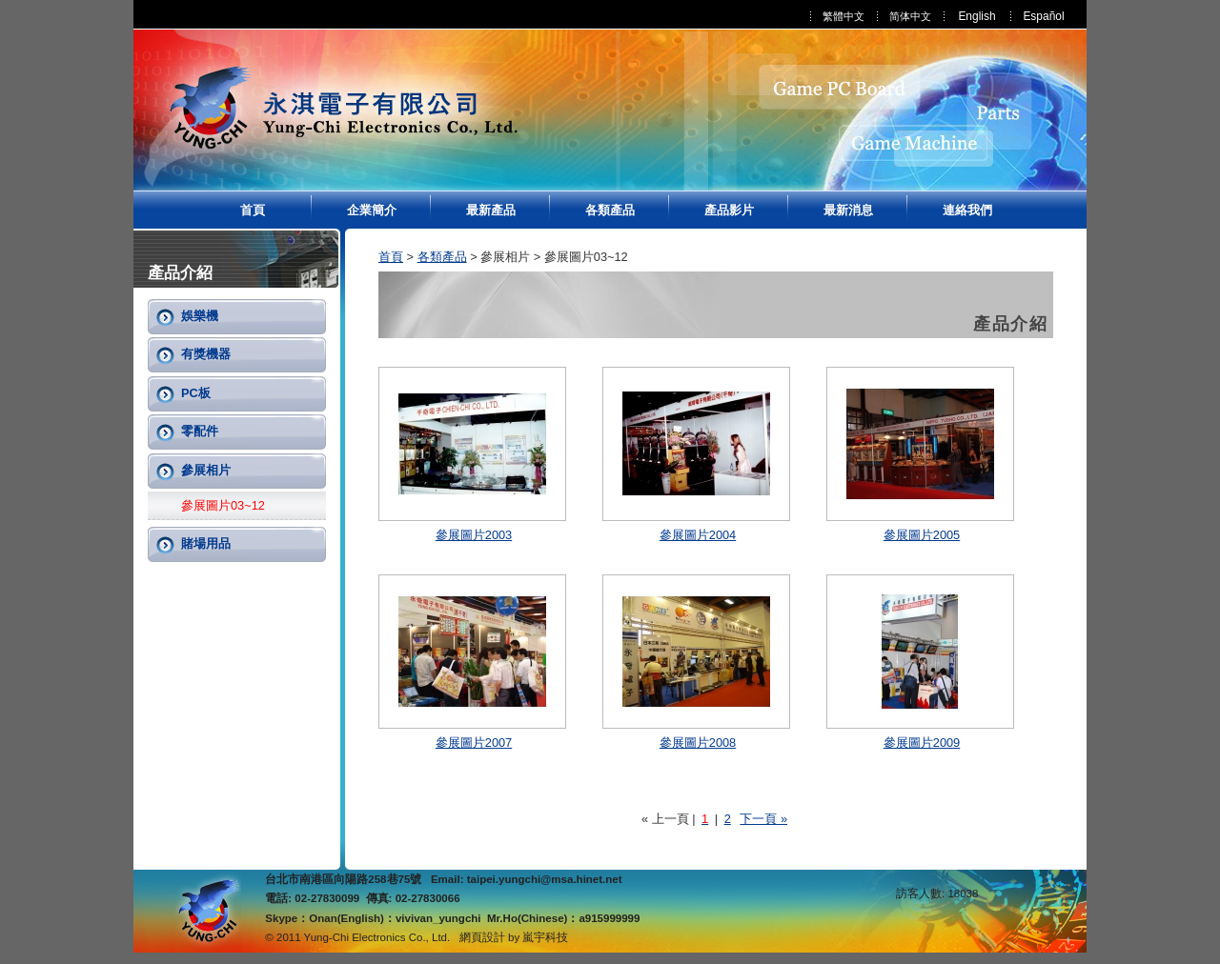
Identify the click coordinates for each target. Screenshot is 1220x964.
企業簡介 (371, 210)
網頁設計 (482, 937)
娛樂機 (199, 316)
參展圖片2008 (698, 742)
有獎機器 (206, 354)
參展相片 (206, 470)
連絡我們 (967, 210)
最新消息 (848, 210)
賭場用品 (206, 543)
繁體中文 (843, 16)
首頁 (252, 210)
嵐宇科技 (545, 937)
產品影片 (729, 210)
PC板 (196, 393)
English (976, 16)
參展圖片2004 (698, 535)
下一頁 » (763, 819)
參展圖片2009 (922, 742)
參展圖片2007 (474, 742)
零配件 (199, 431)
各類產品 (610, 210)
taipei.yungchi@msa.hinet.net (544, 879)
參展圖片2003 (474, 535)
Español (1043, 16)
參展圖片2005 (922, 535)
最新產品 (491, 210)
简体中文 (910, 16)
